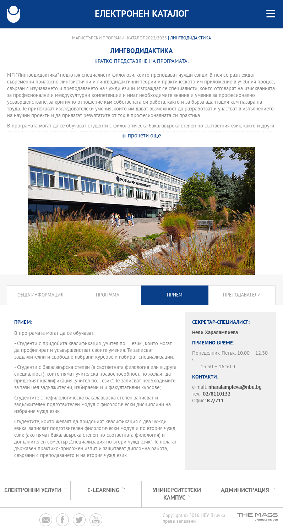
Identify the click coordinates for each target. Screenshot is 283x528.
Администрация (245, 490)
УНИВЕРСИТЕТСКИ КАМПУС (177, 494)
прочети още (144, 136)
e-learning (103, 490)
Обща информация (40, 295)
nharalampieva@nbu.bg (235, 387)
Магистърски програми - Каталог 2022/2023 (119, 38)
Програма (107, 295)
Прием (175, 295)
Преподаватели (242, 295)
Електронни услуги (32, 490)
